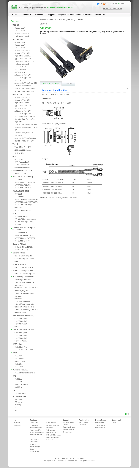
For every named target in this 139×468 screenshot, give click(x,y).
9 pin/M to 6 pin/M (21, 335)
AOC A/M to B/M (20, 72)
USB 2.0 (15, 25)
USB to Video (50, 430)
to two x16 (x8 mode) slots (24, 304)
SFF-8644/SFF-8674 (22, 233)
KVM (31, 437)
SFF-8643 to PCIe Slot (23, 185)
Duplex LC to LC (20, 174)
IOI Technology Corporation (45, 8)
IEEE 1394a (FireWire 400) (23, 315)
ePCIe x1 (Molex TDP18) (24, 247)
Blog (100, 3)
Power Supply (34, 451)
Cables (50, 20)
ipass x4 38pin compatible (24, 256)
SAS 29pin (18, 382)
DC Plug (18, 405)
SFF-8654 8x (19, 197)
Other (17, 327)
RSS (106, 3)
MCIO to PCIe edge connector (25, 219)
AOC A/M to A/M (20, 67)
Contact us (87, 15)
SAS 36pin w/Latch (21, 384)
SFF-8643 (18, 180)
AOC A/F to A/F (20, 69)
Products (39, 15)
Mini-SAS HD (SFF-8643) (22, 177)
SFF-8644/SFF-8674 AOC (24, 235)
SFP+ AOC (19, 159)
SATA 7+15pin (20, 361)
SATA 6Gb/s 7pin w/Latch (24, 350)
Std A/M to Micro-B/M (22, 50)
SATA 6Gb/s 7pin (21, 347)
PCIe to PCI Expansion (53, 435)
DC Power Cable (19, 396)
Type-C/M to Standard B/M (24, 61)
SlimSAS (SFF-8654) (20, 191)
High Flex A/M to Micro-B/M (24, 91)
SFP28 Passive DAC (22, 165)
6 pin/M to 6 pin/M (21, 318)
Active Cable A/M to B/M (23, 86)
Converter (33, 444)
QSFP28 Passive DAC (23, 167)
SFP (14, 156)
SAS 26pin (18, 387)
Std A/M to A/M (20, 42)
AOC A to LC (19, 80)
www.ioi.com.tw (61, 458)
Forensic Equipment (52, 425)
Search (123, 3)
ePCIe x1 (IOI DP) (21, 250)
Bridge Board (34, 423)
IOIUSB (114, 423)
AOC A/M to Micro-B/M (23, 75)
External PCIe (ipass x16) (23, 271)
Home (14, 15)
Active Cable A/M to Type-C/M (25, 89)
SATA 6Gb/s (17, 344)
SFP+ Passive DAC (22, 162)
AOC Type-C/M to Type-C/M (25, 116)
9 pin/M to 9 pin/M (21, 333)
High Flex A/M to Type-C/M (24, 141)
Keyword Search (68, 432)
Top (128, 414)
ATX (16, 408)
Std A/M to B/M (20, 31)
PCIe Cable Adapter (52, 437)
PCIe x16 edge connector (23, 277)
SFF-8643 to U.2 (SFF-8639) (25, 182)
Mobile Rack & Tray (36, 430)
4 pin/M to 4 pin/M (21, 324)
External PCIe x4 (19, 253)
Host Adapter (34, 425)
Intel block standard (22, 36)
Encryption (49, 427)
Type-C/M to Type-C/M (23, 59)
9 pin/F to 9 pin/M (21, 341)
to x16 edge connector (23, 280)
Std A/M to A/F (20, 28)
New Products (99, 423)
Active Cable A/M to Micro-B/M (26, 83)
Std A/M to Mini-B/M (22, 33)
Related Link (100, 15)
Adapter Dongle (35, 446)
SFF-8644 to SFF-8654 (23, 241)
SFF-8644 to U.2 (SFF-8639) (25, 238)
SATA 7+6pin (19, 359)
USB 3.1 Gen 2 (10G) (21, 94)
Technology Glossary (69, 427)
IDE (13, 390)
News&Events (75, 15)
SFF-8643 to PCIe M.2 (23, 188)
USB (16, 410)
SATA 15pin (19, 364)
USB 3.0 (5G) (17, 39)
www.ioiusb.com (77, 458)
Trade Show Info (100, 425)
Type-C (15, 144)
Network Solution (51, 440)
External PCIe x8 (19, 264)
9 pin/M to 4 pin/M (21, 338)
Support (51, 15)
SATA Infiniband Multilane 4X (25, 373)
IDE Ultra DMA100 (21, 393)
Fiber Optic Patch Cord (22, 171)
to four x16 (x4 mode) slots (24, 307)
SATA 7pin (18, 356)
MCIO (14, 213)
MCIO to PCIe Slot (21, 216)
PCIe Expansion (51, 432)
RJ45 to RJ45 (19, 153)
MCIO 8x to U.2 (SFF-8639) (24, 222)
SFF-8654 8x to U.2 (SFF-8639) (26, 202)
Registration (64, 15)
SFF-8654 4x (19, 194)
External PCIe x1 (19, 244)
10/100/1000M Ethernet (21, 150)
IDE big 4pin (19, 402)
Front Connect (34, 439)
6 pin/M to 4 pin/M (21, 321)
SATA (14, 353)
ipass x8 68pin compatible (24, 267)
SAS (14, 376)
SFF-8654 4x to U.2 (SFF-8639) (26, 199)
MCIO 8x (18, 225)
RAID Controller (51, 423)
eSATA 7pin (19, 367)
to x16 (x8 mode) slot (22, 301)
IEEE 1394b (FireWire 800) (23, 330)
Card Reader (34, 442)
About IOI (27, 15)
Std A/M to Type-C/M (22, 53)
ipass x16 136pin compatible (25, 274)
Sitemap (114, 3)
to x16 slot (18, 299)
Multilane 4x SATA (20, 370)
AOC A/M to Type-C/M (23, 78)
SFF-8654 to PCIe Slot (23, 210)
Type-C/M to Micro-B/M (23, 56)
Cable (32, 449)
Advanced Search (68, 429)
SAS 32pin (18, 379)
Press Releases (100, 427)
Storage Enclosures (36, 427)
